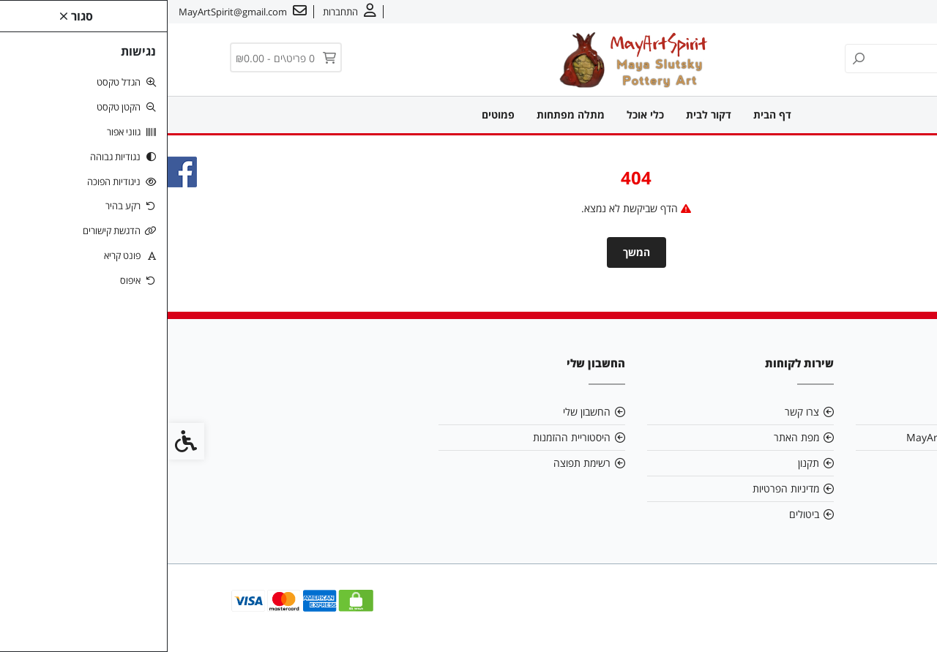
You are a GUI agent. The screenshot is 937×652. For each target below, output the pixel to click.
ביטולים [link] (636, 514)
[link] (904, 619)
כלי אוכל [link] (477, 114)
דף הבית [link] (605, 114)
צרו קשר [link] (839, 11)
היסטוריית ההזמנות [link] (404, 437)
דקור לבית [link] (541, 114)
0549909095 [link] (831, 463)
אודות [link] (880, 11)
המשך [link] (468, 252)
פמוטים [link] (330, 114)
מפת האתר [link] (629, 437)
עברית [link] (795, 11)
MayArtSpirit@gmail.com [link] (799, 437)
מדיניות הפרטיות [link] (618, 488)
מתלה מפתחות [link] (403, 114)
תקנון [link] (641, 463)
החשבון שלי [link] (419, 412)
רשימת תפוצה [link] (414, 463)
